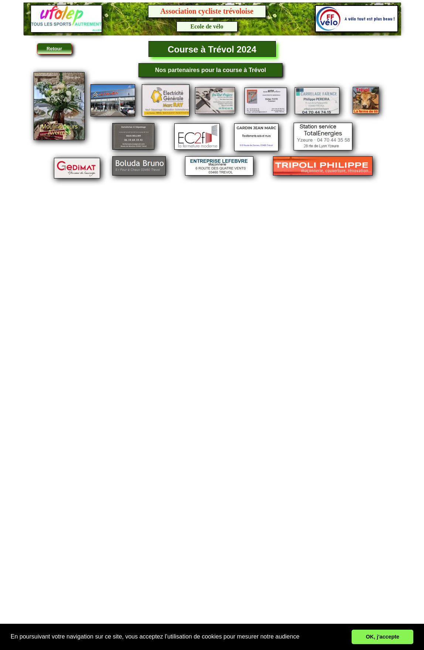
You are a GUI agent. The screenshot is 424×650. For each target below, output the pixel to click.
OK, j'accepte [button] (382, 637)
